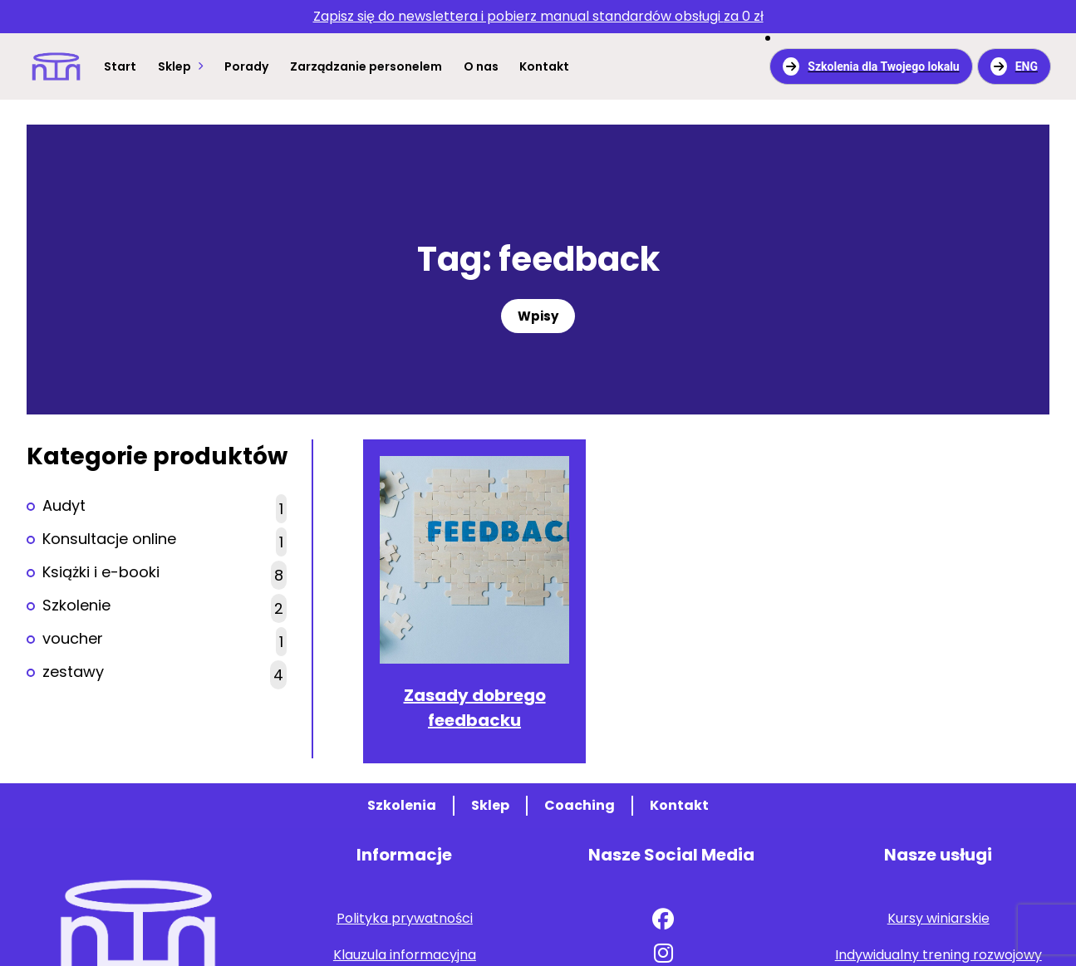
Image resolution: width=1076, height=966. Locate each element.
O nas (481, 66)
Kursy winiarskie (938, 918)
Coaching (579, 805)
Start (120, 66)
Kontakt (544, 66)
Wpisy (538, 316)
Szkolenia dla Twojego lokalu (871, 66)
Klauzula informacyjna (404, 954)
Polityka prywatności (405, 918)
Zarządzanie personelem (366, 66)
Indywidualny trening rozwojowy (938, 954)
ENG (1014, 66)
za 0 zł (538, 16)
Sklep (174, 66)
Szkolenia (401, 805)
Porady (246, 66)
